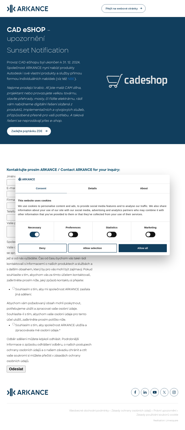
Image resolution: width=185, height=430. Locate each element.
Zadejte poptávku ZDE (26, 131)
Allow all (143, 248)
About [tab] (144, 188)
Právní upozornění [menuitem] (165, 411)
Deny (42, 248)
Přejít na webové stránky (152, 8)
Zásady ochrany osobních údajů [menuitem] (131, 411)
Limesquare (172, 421)
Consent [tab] (41, 188)
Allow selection (92, 248)
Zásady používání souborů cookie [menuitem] (157, 415)
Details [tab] (92, 188)
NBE (71, 79)
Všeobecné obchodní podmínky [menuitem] (89, 411)
